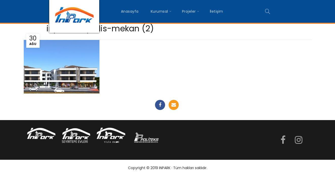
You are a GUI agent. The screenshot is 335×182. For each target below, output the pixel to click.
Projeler (189, 11)
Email (174, 105)
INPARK (164, 167)
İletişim (216, 11)
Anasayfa (130, 11)
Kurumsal (159, 11)
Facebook (160, 105)
